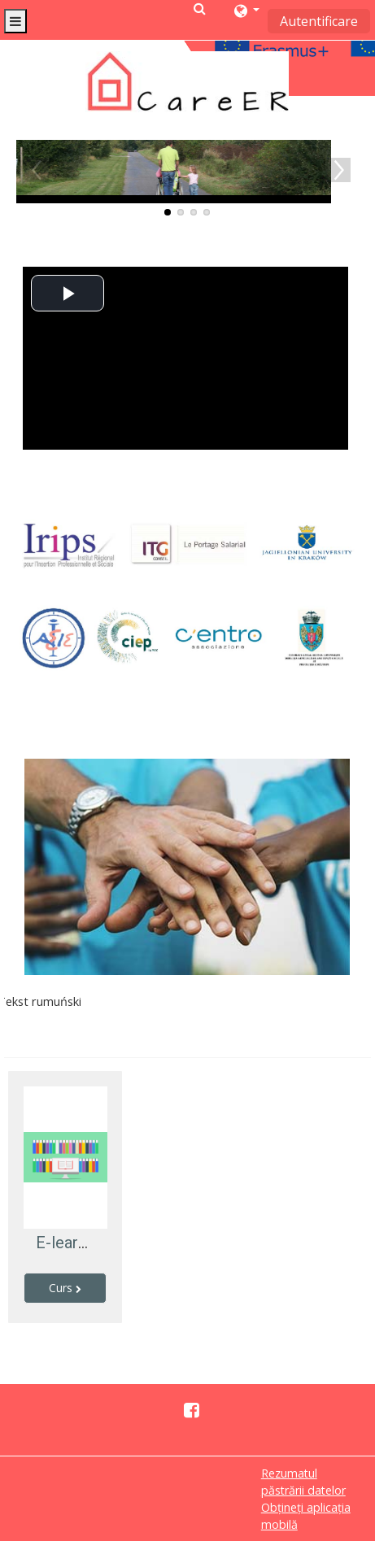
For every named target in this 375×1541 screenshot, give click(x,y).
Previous (36, 170)
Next (338, 170)
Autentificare (319, 21)
